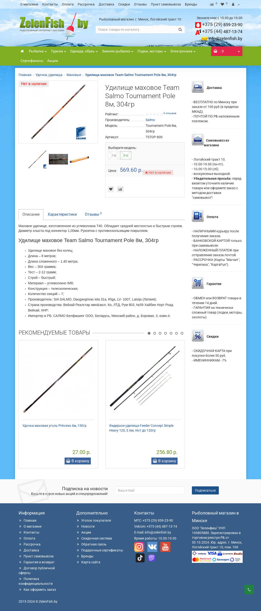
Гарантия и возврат (37, 562)
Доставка (106, 4)
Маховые (74, 75)
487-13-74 (222, 31)
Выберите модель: (122, 148)
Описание (31, 214)
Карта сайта (88, 562)
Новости (85, 526)
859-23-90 (222, 24)
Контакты (50, 4)
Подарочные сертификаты (99, 550)
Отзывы (140, 4)
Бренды (191, 4)
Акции (52, 61)
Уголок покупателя (93, 520)
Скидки (124, 4)
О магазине (29, 4)
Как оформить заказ (37, 589)
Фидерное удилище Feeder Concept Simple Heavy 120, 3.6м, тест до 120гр (141, 428)
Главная (25, 75)
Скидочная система (94, 538)
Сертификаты (31, 61)
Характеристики (62, 214)
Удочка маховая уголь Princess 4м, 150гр (54, 426)
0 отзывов (170, 113)
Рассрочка (86, 4)
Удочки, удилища (49, 75)
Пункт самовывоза (166, 4)
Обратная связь (91, 544)
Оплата (68, 4)
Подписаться (205, 490)
